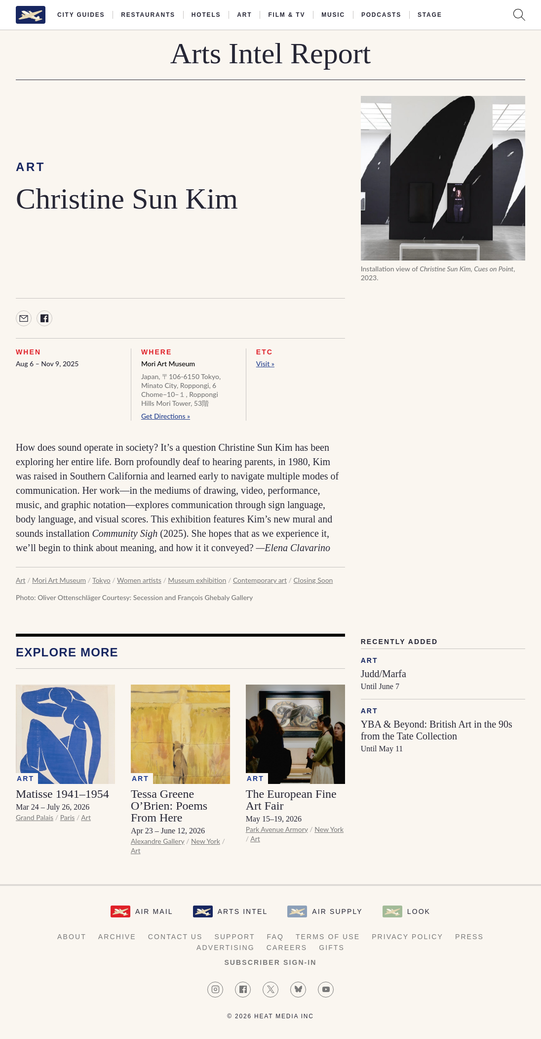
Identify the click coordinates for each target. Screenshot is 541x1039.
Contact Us (175, 936)
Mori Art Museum (168, 363)
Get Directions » (165, 416)
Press (469, 936)
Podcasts (381, 15)
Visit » (265, 363)
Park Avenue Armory (277, 829)
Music (333, 15)
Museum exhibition (197, 580)
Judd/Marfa (383, 673)
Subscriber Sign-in (270, 962)
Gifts (332, 947)
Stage (430, 15)
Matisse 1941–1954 (62, 793)
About (71, 936)
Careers (287, 947)
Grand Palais (34, 817)
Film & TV (286, 15)
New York (205, 841)
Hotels (206, 15)
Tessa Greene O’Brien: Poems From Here (169, 805)
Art (244, 15)
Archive (117, 936)
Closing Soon (313, 580)
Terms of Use (328, 936)
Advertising (225, 947)
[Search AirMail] (519, 15)
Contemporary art (260, 580)
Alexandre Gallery (158, 841)
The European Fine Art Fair (291, 799)
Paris (67, 817)
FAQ (275, 936)
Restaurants (148, 15)
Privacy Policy (407, 936)
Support (234, 936)
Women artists (139, 580)
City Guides (81, 15)
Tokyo (101, 580)
